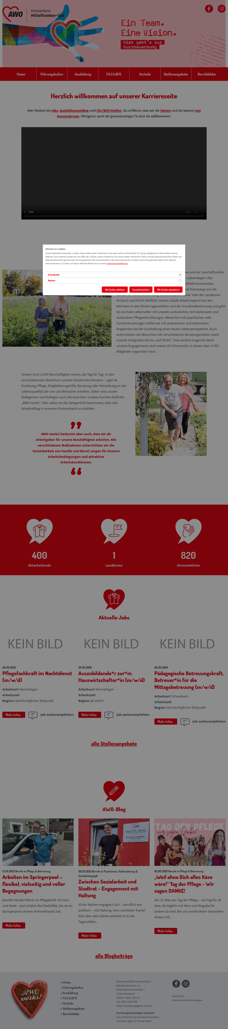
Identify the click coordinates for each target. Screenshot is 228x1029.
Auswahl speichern (141, 289)
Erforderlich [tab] (53, 274)
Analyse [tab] (51, 280)
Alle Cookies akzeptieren (168, 289)
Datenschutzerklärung (117, 263)
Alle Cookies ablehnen (115, 289)
